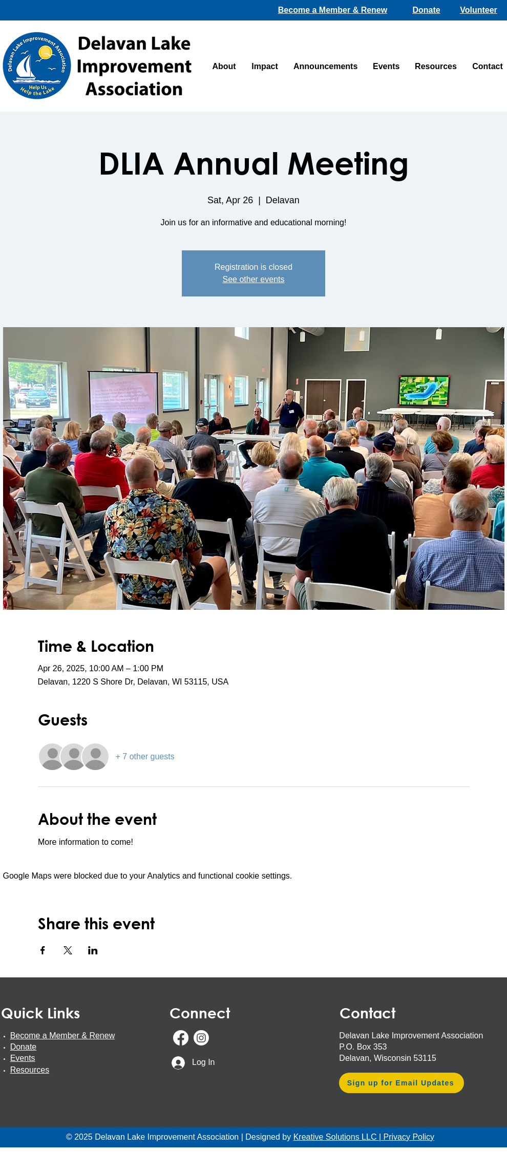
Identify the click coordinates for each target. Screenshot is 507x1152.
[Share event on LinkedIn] (93, 950)
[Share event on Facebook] (43, 950)
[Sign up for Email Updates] (401, 1083)
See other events (254, 279)
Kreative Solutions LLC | (338, 1137)
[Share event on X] (68, 950)
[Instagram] (201, 1038)
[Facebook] (180, 1038)
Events (22, 1058)
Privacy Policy (408, 1137)
